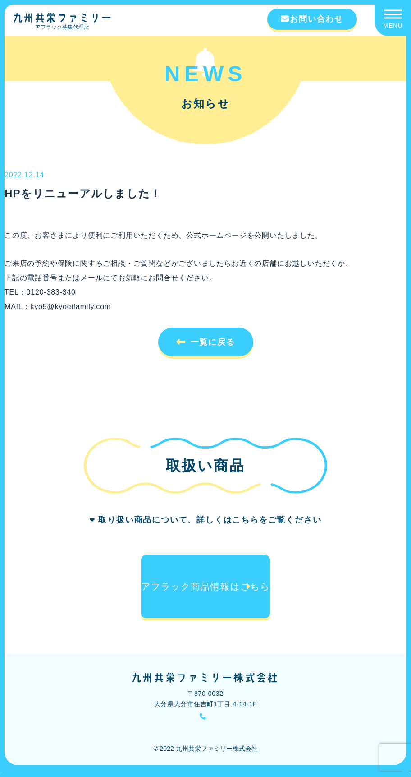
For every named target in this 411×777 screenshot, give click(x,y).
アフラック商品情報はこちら (205, 586)
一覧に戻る (213, 342)
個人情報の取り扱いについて (234, 736)
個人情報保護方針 (165, 736)
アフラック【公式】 (305, 736)
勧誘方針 (122, 736)
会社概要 (91, 736)
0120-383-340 (211, 717)
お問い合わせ (312, 18)
